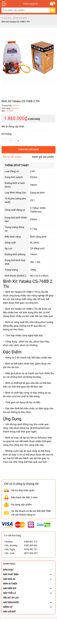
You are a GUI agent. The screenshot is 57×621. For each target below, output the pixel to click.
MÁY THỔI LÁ (9, 593)
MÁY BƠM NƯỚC (11, 602)
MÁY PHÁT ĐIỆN (10, 574)
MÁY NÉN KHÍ (9, 588)
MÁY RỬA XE (9, 579)
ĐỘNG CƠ (7, 607)
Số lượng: (7, 133)
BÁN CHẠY (8, 569)
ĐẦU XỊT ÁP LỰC (11, 597)
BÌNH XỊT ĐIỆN (10, 583)
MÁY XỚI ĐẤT (9, 611)
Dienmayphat (28, 3)
